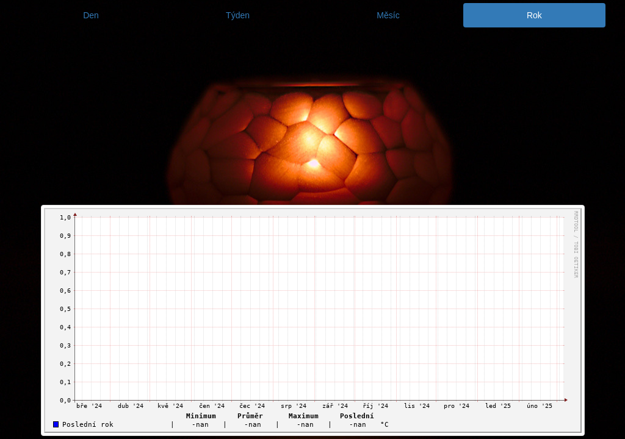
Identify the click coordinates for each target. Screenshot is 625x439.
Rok (534, 15)
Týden (238, 15)
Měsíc (388, 15)
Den (91, 15)
